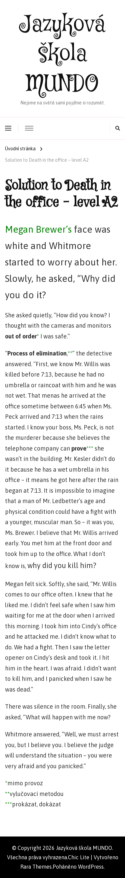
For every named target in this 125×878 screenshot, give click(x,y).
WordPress (91, 867)
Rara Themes (36, 867)
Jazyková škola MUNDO (62, 54)
